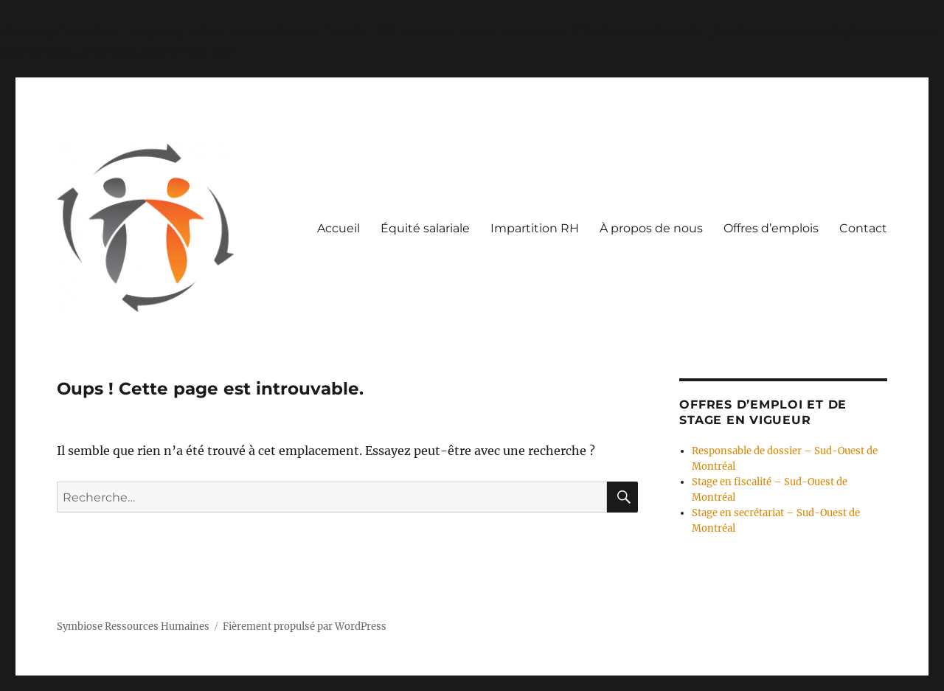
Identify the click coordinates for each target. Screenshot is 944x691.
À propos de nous (651, 228)
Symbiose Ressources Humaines (133, 626)
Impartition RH (534, 228)
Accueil (338, 228)
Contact (863, 228)
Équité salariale (425, 228)
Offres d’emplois (771, 228)
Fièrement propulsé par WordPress (304, 626)
